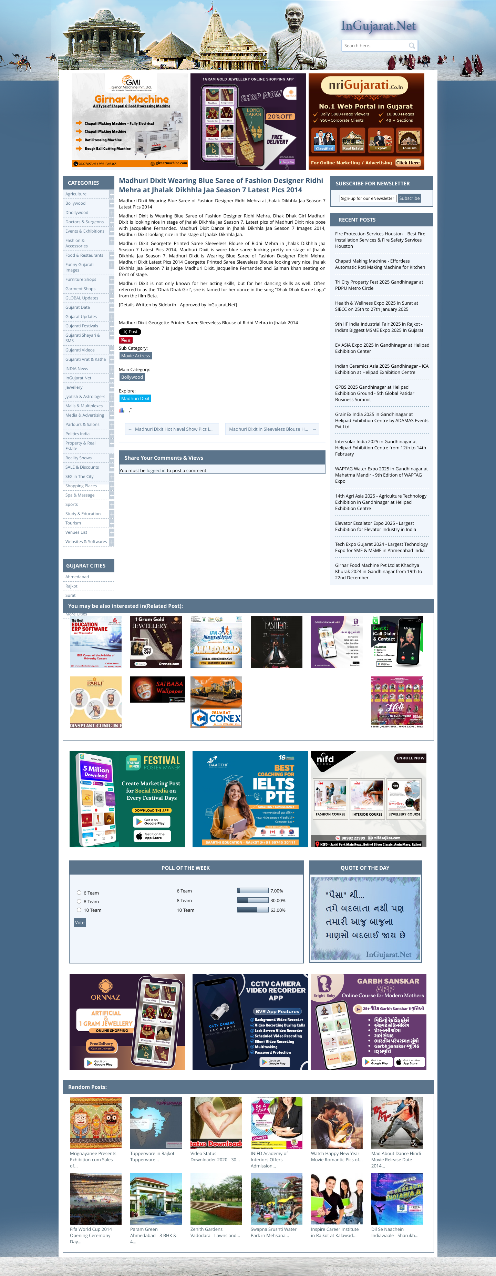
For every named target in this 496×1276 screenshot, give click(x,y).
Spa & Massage (89, 495)
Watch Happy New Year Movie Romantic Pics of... (337, 1156)
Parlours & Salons (89, 425)
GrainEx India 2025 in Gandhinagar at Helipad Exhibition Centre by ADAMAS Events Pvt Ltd (381, 420)
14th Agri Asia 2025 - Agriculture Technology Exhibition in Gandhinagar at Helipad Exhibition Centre (380, 502)
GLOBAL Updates (89, 298)
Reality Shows (89, 458)
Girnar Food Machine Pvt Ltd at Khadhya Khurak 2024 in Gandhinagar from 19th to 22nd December (378, 571)
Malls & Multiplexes (89, 406)
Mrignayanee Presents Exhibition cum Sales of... (93, 1159)
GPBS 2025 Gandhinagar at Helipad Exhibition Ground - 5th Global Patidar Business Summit (374, 393)
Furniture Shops (89, 280)
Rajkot (71, 586)
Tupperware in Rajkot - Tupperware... (153, 1156)
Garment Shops (89, 289)
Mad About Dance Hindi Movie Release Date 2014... (396, 1159)
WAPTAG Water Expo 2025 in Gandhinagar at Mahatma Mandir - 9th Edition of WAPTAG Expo (381, 475)
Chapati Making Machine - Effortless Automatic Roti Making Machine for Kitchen (380, 264)
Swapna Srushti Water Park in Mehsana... (274, 1232)
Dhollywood (89, 213)
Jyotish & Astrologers (89, 397)
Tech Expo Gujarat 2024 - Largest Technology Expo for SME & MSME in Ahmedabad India (381, 547)
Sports (89, 505)
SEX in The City (89, 477)
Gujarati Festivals (89, 326)
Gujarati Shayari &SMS (89, 337)
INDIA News (89, 369)
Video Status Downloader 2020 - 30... (215, 1156)
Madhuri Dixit (135, 398)
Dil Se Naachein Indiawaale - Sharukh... (394, 1232)
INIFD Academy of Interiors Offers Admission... (269, 1159)
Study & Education (89, 514)
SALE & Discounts (89, 467)
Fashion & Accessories (89, 243)
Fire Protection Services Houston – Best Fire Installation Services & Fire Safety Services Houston (380, 240)
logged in (156, 470)
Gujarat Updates (89, 317)
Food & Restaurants (89, 255)
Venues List (89, 533)
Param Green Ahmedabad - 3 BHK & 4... (153, 1235)
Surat (70, 595)
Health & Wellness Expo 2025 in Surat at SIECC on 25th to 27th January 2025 (376, 306)
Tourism (89, 523)
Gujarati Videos (89, 350)
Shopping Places (89, 486)
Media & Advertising (89, 415)
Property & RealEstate (89, 445)
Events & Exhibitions (89, 231)
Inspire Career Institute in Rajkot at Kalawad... (335, 1232)
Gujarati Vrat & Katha (89, 360)
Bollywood (89, 203)
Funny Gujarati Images (89, 267)
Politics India (89, 434)
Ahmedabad (77, 577)
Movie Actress (135, 356)
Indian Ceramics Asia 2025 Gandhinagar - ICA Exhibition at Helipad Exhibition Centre (382, 369)
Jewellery (89, 387)
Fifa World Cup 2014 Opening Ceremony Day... (91, 1235)
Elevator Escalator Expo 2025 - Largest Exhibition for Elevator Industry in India (375, 526)
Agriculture (89, 194)
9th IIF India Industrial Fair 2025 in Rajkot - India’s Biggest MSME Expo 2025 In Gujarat (379, 327)
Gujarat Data (89, 308)
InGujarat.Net (89, 378)
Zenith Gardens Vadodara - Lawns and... (215, 1232)
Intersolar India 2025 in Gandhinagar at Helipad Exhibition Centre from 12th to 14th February (380, 447)
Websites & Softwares (89, 542)
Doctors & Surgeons (89, 222)
